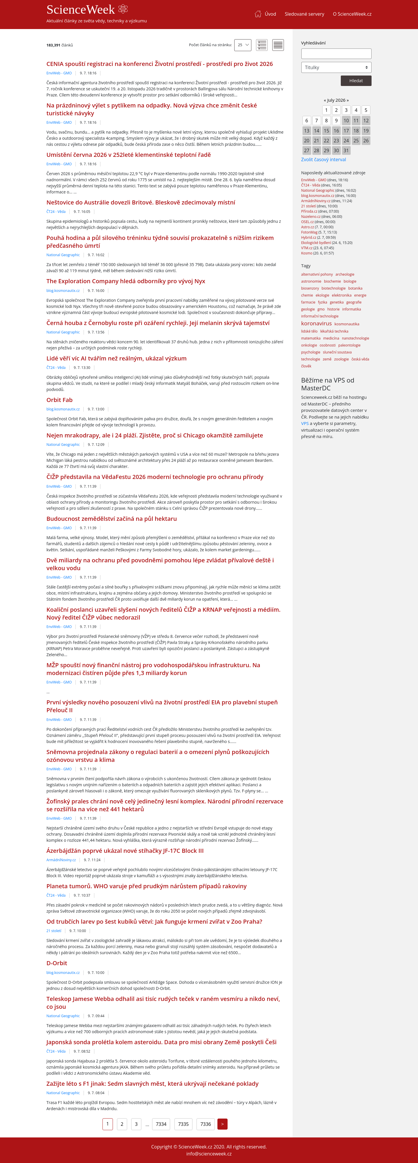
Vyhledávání (313, 43)
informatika (351, 309)
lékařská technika (334, 331)
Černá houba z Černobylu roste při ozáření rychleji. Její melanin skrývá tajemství (158, 323)
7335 (183, 1124)
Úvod (270, 14)
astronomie (311, 281)
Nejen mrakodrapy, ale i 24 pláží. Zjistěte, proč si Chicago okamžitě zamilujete (154, 435)
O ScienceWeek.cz (352, 14)
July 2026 (336, 100)
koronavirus (316, 323)
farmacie (308, 302)
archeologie (345, 274)
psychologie (310, 352)
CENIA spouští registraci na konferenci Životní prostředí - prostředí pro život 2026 (159, 64)
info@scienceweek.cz (209, 1154)
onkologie (309, 345)
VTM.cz (307, 247)
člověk (306, 366)
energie (360, 295)
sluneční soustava (337, 352)
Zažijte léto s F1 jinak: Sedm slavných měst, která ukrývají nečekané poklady (152, 1083)
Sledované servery (304, 14)
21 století (53, 930)
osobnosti (328, 345)
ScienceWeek (87, 9)
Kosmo (307, 253)
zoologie (341, 359)
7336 (205, 1124)
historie (333, 309)
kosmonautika (346, 323)
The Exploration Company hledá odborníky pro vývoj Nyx (125, 281)
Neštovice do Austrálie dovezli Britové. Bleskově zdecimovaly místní (140, 202)
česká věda (360, 359)
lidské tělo (309, 331)
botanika (355, 288)
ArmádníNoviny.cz (61, 859)
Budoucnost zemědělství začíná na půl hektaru (111, 519)
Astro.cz (308, 227)
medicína (331, 338)
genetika (337, 302)
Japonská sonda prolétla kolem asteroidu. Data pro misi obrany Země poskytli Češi (161, 1042)
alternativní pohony (317, 274)
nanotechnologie (355, 338)
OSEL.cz (308, 221)
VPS (305, 423)
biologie (350, 281)
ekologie (322, 295)
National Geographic (63, 254)
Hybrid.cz (309, 237)
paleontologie (349, 345)
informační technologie (320, 316)
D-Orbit (56, 963)
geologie (308, 309)
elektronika (342, 295)
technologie (310, 359)
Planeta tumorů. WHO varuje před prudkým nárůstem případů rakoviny (146, 886)
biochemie (332, 281)
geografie (353, 302)
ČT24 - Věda (56, 211)
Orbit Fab (59, 400)
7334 (161, 1124)
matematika (311, 338)
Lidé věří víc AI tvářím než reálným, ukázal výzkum (116, 358)
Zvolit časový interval (323, 159)
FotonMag (309, 232)
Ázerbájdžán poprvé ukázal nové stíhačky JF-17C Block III (125, 851)
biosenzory (310, 288)
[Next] (222, 1124)
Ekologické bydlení (316, 242)
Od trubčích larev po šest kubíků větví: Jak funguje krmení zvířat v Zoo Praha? (154, 921)
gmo (321, 309)
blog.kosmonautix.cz (63, 290)
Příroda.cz (309, 211)
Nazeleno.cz (311, 216)
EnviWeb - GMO (59, 73)
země (327, 359)
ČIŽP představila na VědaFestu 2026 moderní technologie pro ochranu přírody (154, 477)
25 (240, 44)
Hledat (356, 80)
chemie (307, 295)
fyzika (322, 302)
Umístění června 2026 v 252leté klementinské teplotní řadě (128, 155)
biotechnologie (334, 288)
